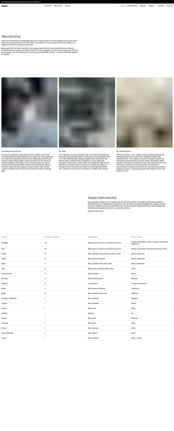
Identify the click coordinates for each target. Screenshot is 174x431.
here (3, 171)
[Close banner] (171, 2)
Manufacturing (12, 11)
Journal (67, 6)
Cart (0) (170, 6)
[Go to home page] (4, 5)
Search (151, 6)
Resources (58, 6)
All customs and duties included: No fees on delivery (21, 2)
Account (161, 6)
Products (48, 6)
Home (3, 11)
